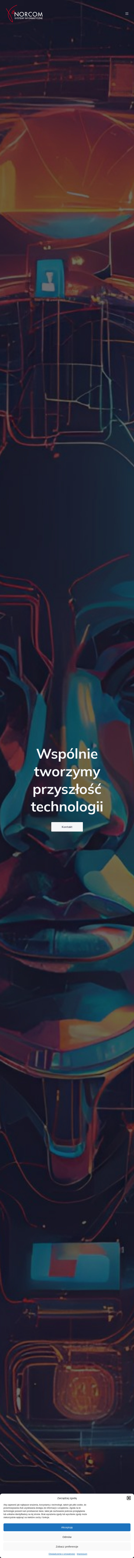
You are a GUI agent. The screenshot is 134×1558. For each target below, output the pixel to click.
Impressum (82, 1554)
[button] (129, 1498)
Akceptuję (67, 1527)
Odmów (67, 1536)
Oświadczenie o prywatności (62, 1554)
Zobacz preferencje (67, 1546)
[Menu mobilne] (127, 14)
